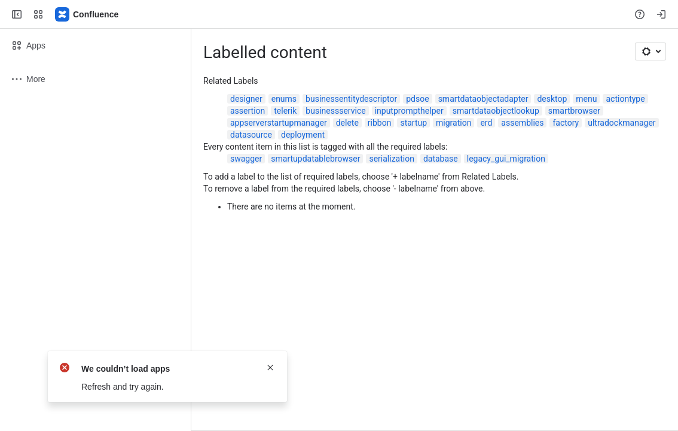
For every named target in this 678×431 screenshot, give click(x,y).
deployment (303, 134)
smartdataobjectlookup (496, 111)
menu (586, 99)
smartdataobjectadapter (483, 99)
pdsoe (417, 99)
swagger (246, 158)
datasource (251, 134)
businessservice (335, 111)
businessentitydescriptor (351, 99)
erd (486, 123)
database (440, 158)
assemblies (522, 123)
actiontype (625, 99)
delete (347, 123)
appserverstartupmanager (278, 123)
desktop (552, 99)
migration (453, 123)
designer (246, 99)
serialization (391, 158)
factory (565, 123)
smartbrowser (574, 111)
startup (413, 123)
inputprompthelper (409, 111)
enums (284, 99)
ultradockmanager (621, 123)
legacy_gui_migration (506, 158)
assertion (247, 111)
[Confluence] (87, 14)
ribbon (380, 123)
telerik (285, 111)
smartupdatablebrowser (315, 158)
